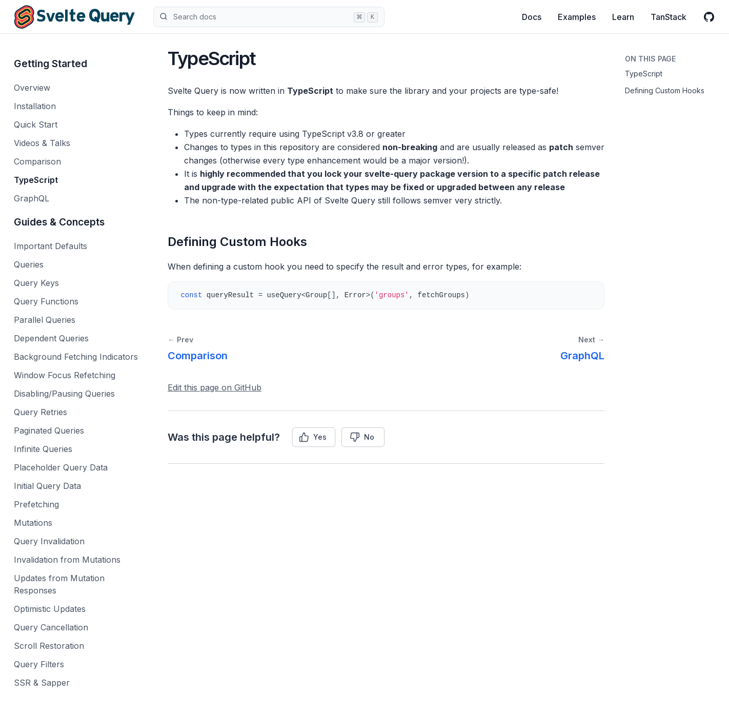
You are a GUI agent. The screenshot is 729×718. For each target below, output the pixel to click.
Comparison (37, 161)
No (362, 437)
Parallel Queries (44, 320)
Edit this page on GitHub (214, 387)
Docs (531, 17)
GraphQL (31, 198)
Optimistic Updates (50, 609)
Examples (577, 17)
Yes (313, 437)
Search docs (269, 17)
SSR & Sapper (42, 683)
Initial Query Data (47, 486)
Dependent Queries (51, 338)
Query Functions (46, 301)
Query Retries (40, 412)
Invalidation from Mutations (67, 560)
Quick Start (35, 124)
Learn (623, 17)
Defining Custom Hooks (664, 90)
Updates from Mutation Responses (59, 584)
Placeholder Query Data (61, 467)
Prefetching (36, 504)
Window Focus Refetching (64, 375)
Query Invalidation (49, 541)
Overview (32, 88)
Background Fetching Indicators (76, 357)
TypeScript (36, 180)
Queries (29, 264)
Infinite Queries (43, 449)
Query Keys (36, 283)
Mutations (33, 523)
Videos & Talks (42, 143)
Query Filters (39, 664)
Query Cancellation (51, 627)
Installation (35, 106)
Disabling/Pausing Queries (64, 393)
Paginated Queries (49, 430)
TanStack (668, 17)
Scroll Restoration (49, 646)
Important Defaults (50, 246)
